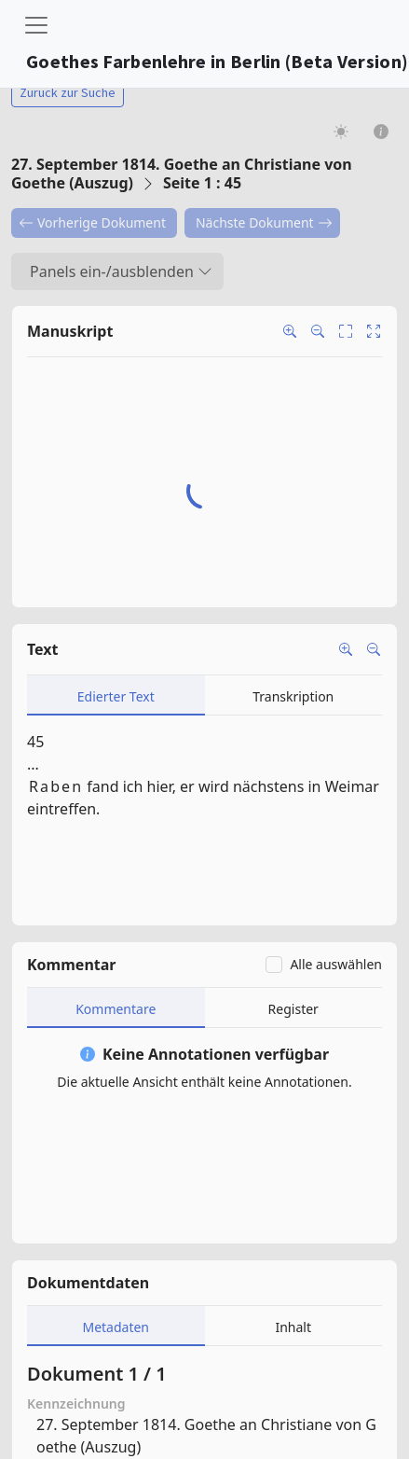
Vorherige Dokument (92, 222)
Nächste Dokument (264, 222)
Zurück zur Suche (68, 92)
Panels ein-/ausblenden (121, 271)
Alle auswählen (336, 964)
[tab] (116, 695)
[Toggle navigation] (36, 25)
